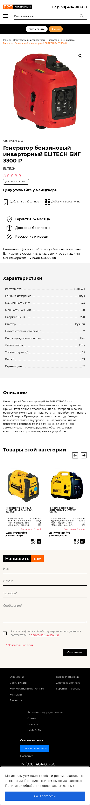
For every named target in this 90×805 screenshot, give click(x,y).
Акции (56, 29)
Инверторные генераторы (61, 40)
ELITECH (9, 168)
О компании (36, 29)
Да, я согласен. (45, 796)
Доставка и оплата (68, 684)
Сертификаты (18, 684)
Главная (7, 40)
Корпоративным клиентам (27, 690)
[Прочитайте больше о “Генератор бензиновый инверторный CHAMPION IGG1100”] (82, 541)
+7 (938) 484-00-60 (69, 7)
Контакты (16, 696)
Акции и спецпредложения (45, 714)
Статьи (31, 720)
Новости (33, 726)
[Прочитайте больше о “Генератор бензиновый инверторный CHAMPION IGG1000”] (38, 541)
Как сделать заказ (67, 679)
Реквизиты (34, 732)
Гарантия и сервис (68, 690)
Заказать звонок (35, 750)
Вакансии (16, 702)
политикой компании (45, 636)
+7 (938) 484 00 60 (42, 258)
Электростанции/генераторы (29, 40)
